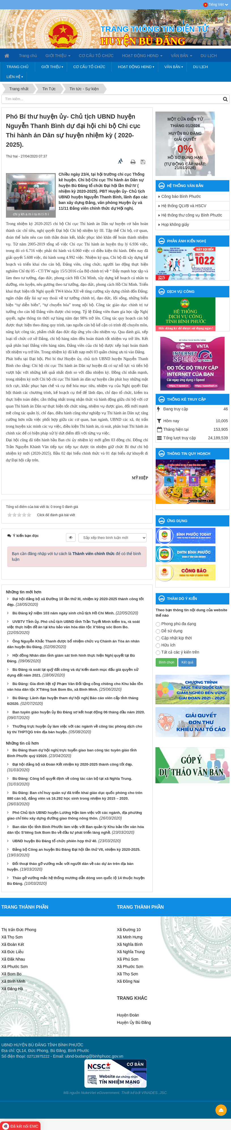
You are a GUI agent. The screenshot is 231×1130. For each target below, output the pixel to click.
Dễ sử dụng (169, 631)
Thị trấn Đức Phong (18, 929)
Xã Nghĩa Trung (131, 952)
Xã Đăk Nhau (13, 959)
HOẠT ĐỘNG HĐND (135, 67)
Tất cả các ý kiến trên (177, 652)
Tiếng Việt (215, 5)
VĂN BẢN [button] (181, 57)
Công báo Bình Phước (181, 196)
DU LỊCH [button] (209, 55)
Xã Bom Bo (11, 974)
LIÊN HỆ (13, 77)
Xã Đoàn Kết (12, 944)
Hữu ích (165, 645)
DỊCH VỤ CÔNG (180, 291)
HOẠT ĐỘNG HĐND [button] (142, 57)
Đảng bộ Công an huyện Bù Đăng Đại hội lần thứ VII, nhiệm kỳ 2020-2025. (76, 849)
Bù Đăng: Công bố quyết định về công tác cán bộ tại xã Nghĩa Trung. (72, 778)
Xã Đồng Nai (128, 981)
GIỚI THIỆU (51, 67)
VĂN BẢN (172, 67)
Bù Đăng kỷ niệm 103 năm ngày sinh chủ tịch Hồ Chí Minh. (63, 613)
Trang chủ (18, 67)
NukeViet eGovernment (100, 1093)
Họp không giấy (175, 224)
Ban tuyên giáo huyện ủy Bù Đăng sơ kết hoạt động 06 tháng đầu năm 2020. (78, 712)
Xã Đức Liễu (12, 952)
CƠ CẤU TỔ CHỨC (89, 67)
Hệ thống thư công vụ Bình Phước (191, 215)
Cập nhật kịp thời (174, 638)
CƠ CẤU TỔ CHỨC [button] (96, 55)
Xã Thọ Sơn (12, 937)
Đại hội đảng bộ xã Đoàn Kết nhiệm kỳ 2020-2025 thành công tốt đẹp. (72, 764)
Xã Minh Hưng (129, 937)
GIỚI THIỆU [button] (58, 57)
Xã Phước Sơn (14, 966)
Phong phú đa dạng (176, 624)
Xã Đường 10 (129, 929)
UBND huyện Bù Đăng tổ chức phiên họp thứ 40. (54, 841)
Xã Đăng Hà (12, 988)
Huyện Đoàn (128, 1015)
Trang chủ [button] (28, 55)
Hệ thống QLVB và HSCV (183, 205)
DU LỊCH (200, 67)
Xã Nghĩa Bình (130, 944)
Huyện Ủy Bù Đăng (134, 1022)
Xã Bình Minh (13, 981)
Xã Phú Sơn (127, 959)
